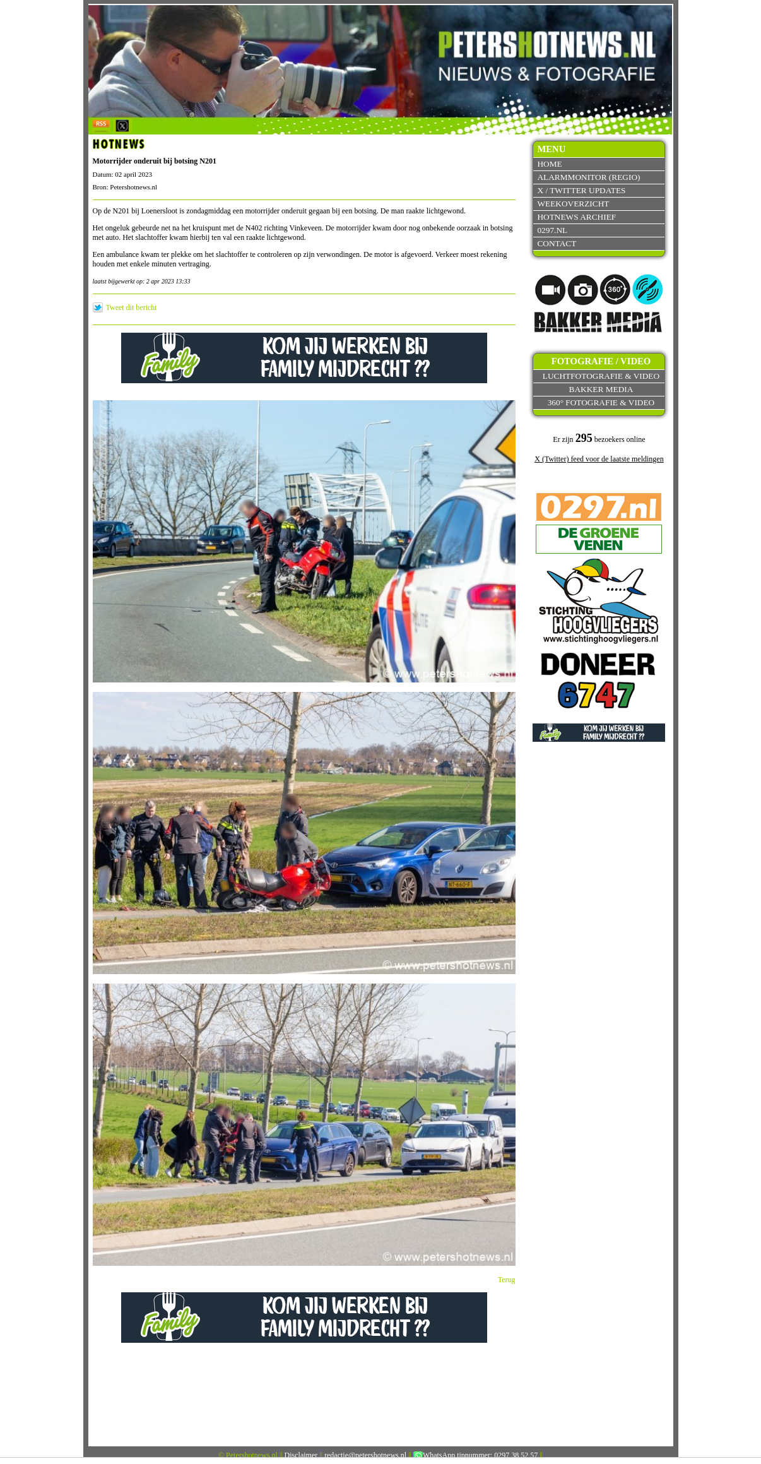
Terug (507, 1279)
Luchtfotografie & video (601, 376)
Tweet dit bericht (131, 307)
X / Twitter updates (581, 190)
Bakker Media (601, 389)
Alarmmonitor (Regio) (588, 177)
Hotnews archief (576, 217)
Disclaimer (301, 1455)
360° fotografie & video (601, 402)
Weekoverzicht (573, 203)
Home (549, 164)
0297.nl (552, 230)
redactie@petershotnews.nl (365, 1455)
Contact (556, 243)
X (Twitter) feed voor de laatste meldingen (598, 459)
